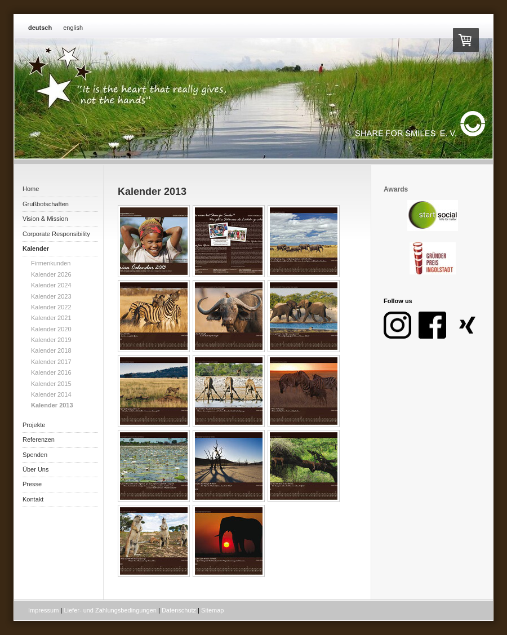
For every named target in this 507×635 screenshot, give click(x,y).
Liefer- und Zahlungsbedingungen (110, 610)
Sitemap (212, 610)
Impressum (43, 610)
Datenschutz (179, 610)
